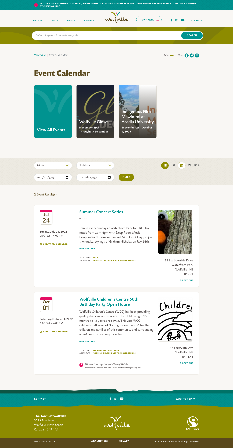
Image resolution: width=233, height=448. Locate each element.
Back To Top (185, 399)
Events (89, 20)
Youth (116, 261)
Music (95, 258)
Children (107, 261)
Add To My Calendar (55, 244)
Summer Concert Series (101, 212)
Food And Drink (105, 351)
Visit (54, 20)
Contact (196, 20)
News (71, 20)
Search (192, 35)
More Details (87, 249)
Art (95, 351)
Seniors (132, 260)
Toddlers (97, 261)
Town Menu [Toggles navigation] (149, 19)
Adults (124, 261)
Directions (186, 280)
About (37, 20)
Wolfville (40, 55)
